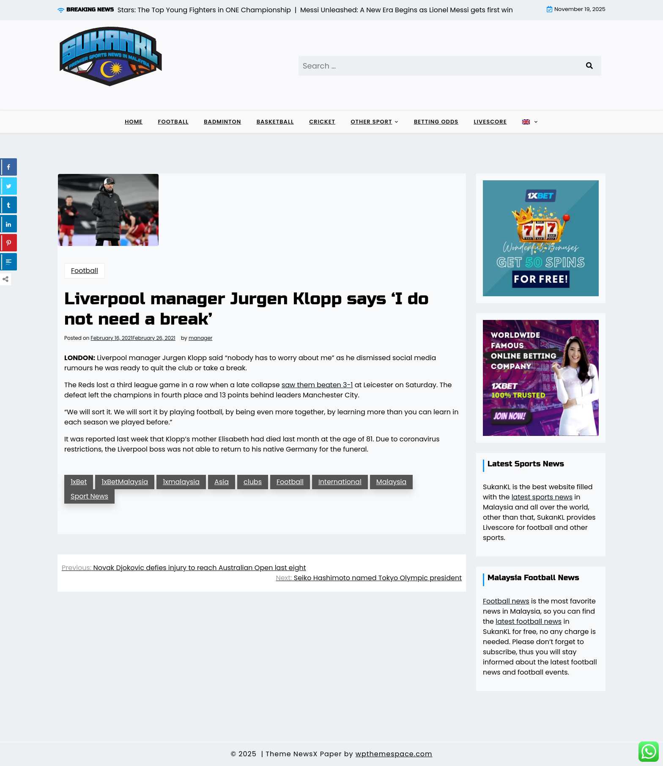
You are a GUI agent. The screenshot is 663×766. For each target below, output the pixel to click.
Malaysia (391, 482)
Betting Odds (436, 122)
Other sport (371, 122)
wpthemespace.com (394, 754)
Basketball (275, 122)
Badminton (222, 122)
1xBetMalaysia (124, 482)
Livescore (490, 122)
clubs (253, 482)
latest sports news (542, 497)
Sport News (89, 496)
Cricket (322, 122)
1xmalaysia (181, 482)
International (340, 482)
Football (173, 122)
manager (200, 338)
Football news (506, 601)
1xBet (79, 482)
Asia (221, 482)
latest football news (529, 621)
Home (133, 122)
